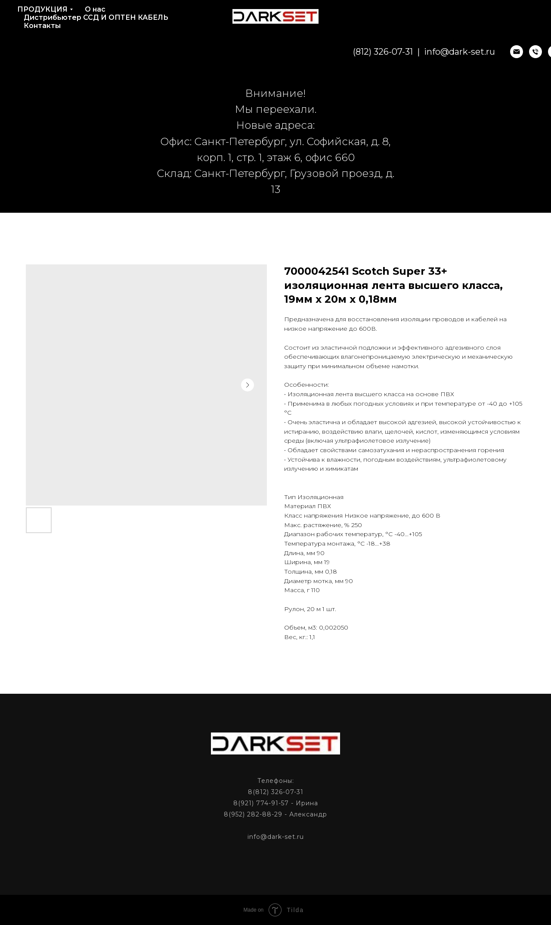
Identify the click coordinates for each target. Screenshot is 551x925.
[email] (487, 51)
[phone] (506, 51)
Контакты (42, 26)
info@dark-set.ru (430, 52)
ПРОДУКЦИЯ (42, 9)
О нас (95, 9)
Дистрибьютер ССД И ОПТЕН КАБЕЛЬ (96, 17)
